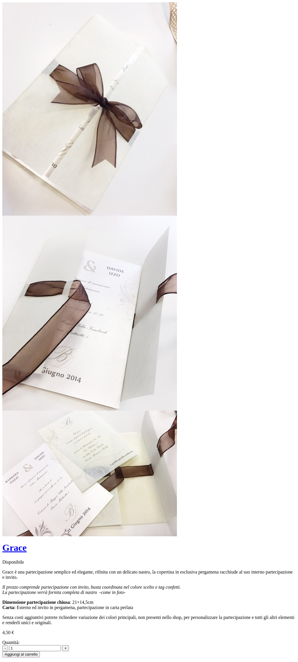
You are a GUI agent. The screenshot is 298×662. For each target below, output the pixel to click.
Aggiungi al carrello (21, 654)
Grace (14, 547)
